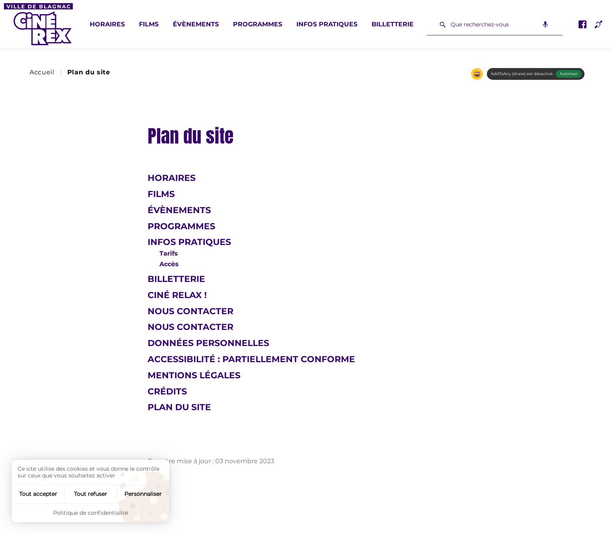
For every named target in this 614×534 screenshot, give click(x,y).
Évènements (196, 24)
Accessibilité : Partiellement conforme (251, 359)
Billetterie (393, 24)
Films (149, 24)
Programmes (257, 24)
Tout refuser (90, 493)
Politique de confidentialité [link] (90, 512)
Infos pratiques (326, 24)
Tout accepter (38, 493)
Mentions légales (194, 375)
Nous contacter (190, 311)
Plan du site (179, 407)
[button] (477, 74)
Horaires (107, 24)
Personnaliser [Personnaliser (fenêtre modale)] (143, 493)
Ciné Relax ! (177, 295)
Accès (169, 264)
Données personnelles (208, 343)
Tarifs (168, 253)
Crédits (167, 391)
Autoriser (569, 73)
